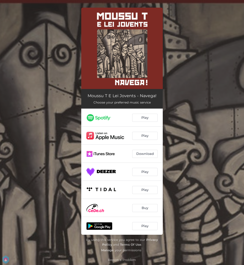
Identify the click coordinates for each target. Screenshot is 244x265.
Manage (107, 250)
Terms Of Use (130, 244)
